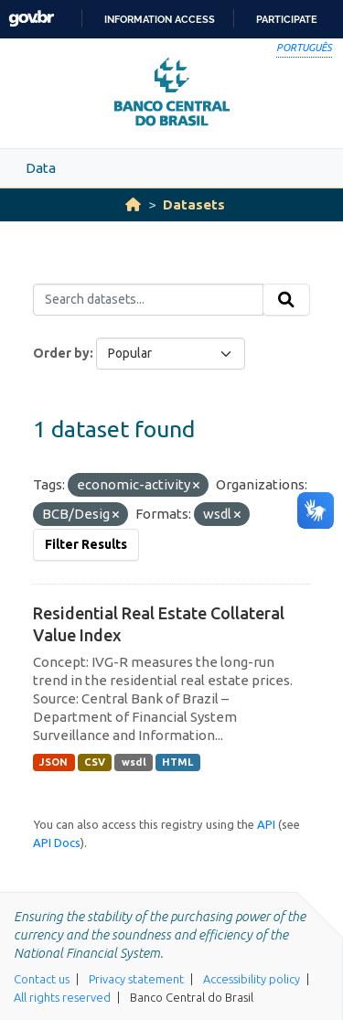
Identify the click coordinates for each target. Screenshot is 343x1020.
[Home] (133, 204)
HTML (177, 762)
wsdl (134, 762)
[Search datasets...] (148, 300)
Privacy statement (136, 978)
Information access (159, 19)
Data (41, 168)
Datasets (194, 204)
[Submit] (286, 300)
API (266, 824)
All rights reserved (62, 997)
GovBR (31, 18)
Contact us (42, 978)
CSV (94, 762)
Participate (286, 19)
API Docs (56, 842)
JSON (53, 762)
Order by (61, 353)
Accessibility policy (251, 978)
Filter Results (86, 544)
